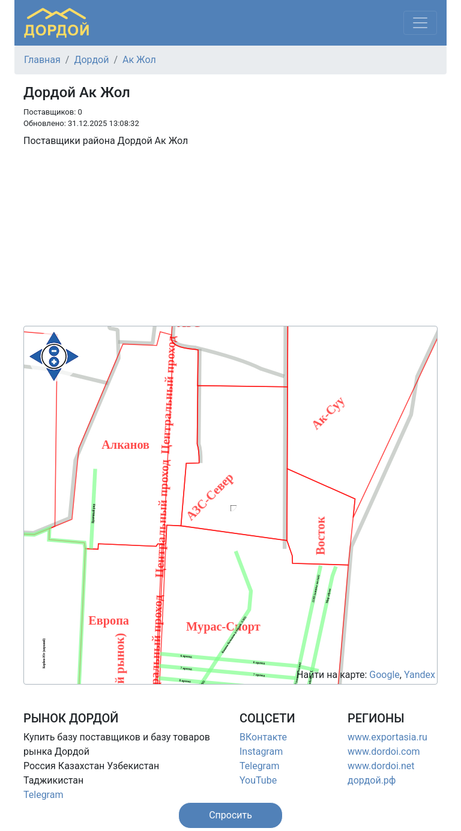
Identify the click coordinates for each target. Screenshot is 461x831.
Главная (42, 59)
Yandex (419, 674)
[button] (230, 815)
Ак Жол (139, 59)
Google (384, 674)
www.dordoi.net (381, 766)
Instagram (261, 751)
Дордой (91, 59)
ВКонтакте (263, 737)
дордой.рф (372, 780)
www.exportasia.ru (387, 737)
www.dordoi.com (384, 751)
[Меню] (420, 23)
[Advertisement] (230, 242)
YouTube (258, 780)
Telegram (43, 794)
